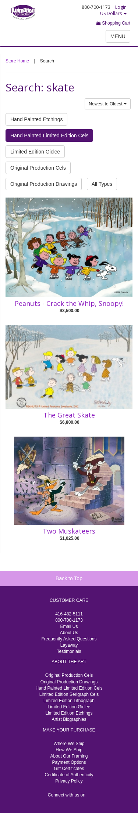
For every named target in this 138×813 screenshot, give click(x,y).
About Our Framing (69, 756)
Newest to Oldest (108, 103)
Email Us (69, 626)
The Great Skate (69, 415)
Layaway (69, 645)
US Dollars (113, 13)
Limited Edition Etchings (68, 713)
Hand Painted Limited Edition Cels (49, 135)
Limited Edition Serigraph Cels (69, 694)
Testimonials (69, 651)
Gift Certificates (69, 768)
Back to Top (69, 578)
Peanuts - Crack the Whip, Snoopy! (69, 303)
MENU (117, 36)
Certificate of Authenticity (69, 774)
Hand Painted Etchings (36, 119)
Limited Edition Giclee (35, 152)
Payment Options (69, 762)
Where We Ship (69, 743)
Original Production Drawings (43, 184)
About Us (69, 632)
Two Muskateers (69, 531)
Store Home (17, 61)
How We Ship (69, 749)
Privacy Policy (69, 781)
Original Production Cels (38, 168)
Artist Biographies (69, 719)
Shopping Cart (113, 23)
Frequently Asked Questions (68, 639)
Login (121, 7)
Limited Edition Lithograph (69, 700)
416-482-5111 (69, 614)
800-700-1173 (69, 620)
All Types (102, 184)
